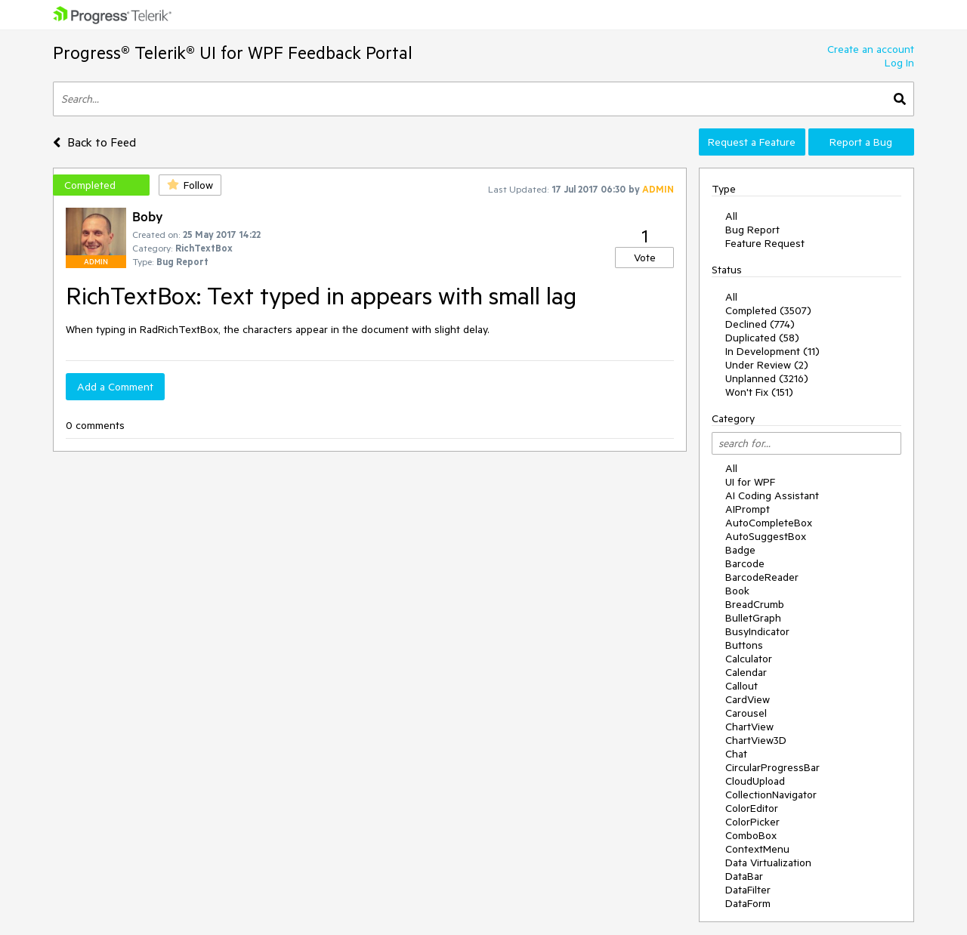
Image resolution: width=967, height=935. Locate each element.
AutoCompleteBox (768, 522)
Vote (645, 257)
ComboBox (751, 835)
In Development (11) (772, 351)
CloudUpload (755, 781)
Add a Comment (115, 386)
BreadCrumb (754, 604)
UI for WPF (750, 482)
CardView (747, 699)
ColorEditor (751, 808)
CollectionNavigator (771, 794)
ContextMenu (757, 849)
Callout (741, 686)
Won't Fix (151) (759, 392)
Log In (899, 62)
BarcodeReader (762, 577)
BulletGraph (753, 618)
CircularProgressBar (772, 767)
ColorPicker (752, 822)
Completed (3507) (768, 310)
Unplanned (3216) (766, 378)
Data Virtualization (768, 862)
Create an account (870, 49)
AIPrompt (747, 509)
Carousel (746, 713)
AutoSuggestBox (765, 536)
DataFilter (748, 889)
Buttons (744, 645)
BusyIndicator (757, 631)
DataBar (744, 876)
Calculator (748, 658)
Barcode (745, 563)
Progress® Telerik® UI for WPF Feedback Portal (232, 52)
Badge (740, 550)
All (731, 216)
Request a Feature (752, 142)
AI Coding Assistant (772, 495)
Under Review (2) (766, 365)
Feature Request (765, 243)
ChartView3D (755, 740)
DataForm (748, 903)
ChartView (749, 726)
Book (737, 590)
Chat (736, 754)
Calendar (746, 672)
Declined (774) (760, 324)
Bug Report (752, 229)
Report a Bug (861, 142)
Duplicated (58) (762, 337)
